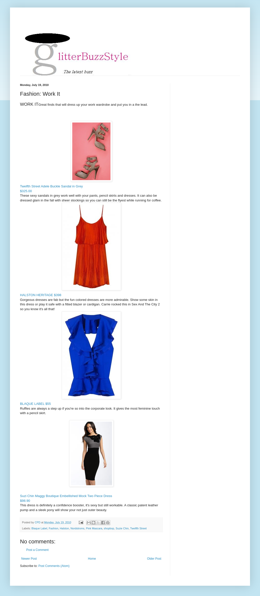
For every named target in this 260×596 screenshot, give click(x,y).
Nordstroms (77, 528)
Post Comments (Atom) (54, 566)
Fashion (53, 528)
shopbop (109, 528)
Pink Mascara (94, 528)
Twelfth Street (138, 528)
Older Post (154, 558)
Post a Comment (37, 550)
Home (92, 558)
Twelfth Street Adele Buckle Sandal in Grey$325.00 (66, 157)
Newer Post (29, 558)
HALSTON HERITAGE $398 (70, 250)
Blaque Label (39, 528)
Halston (64, 528)
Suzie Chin (122, 528)
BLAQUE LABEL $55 (70, 358)
